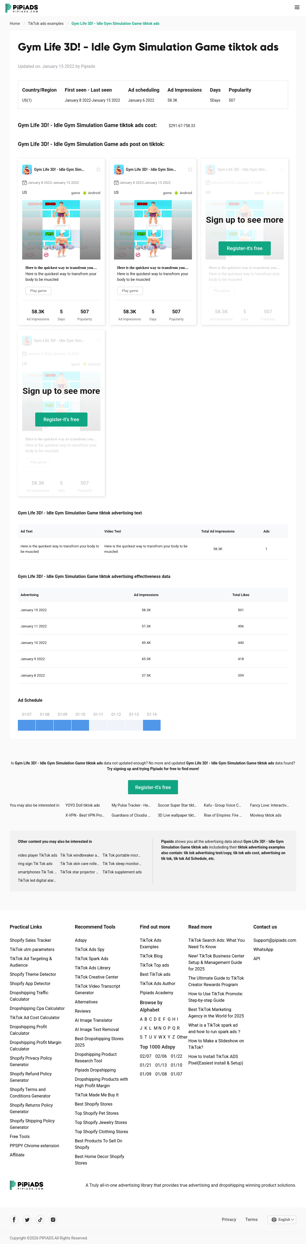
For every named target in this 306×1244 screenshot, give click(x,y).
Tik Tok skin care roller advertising (81, 864)
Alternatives (86, 1001)
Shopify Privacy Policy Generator (31, 1061)
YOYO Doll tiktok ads (83, 805)
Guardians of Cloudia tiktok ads (135, 815)
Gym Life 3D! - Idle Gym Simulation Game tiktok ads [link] (115, 23)
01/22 (175, 1056)
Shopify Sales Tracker (30, 940)
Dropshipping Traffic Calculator (29, 996)
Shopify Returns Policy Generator (31, 1108)
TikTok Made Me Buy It (97, 1094)
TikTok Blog (151, 956)
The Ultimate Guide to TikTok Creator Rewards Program (216, 981)
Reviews (83, 1011)
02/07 (144, 1056)
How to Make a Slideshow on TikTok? (216, 1044)
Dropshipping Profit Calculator (28, 1030)
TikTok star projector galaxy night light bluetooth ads (81, 872)
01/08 (160, 1074)
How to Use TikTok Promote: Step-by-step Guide (215, 997)
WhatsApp (263, 949)
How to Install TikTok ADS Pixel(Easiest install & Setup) (215, 1060)
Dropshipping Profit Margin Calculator (35, 1046)
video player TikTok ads (37, 855)
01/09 (144, 1074)
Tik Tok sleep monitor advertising (124, 864)
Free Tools (20, 1136)
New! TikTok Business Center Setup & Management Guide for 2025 (216, 962)
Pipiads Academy (156, 992)
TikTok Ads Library (92, 967)
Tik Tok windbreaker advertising (81, 855)
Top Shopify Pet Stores (97, 1113)
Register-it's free (245, 248)
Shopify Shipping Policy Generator (32, 1124)
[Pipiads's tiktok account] (40, 1219)
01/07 (175, 1074)
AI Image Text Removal (97, 1029)
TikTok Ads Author (157, 983)
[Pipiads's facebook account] (14, 1219)
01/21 (144, 1065)
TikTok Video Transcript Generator (97, 989)
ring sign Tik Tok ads (35, 864)
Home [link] (15, 23)
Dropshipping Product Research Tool (95, 1057)
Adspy (81, 940)
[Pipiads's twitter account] (27, 1219)
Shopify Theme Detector (33, 974)
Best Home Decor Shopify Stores (99, 1160)
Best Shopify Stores (93, 1104)
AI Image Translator (93, 1020)
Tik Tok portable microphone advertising (124, 855)
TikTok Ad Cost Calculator (35, 1017)
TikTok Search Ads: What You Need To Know (216, 943)
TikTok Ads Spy (89, 949)
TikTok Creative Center (96, 977)
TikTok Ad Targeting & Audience (31, 962)
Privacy (229, 1219)
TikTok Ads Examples (150, 943)
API (256, 958)
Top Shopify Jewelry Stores (101, 1122)
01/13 (160, 1065)
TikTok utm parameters (32, 949)
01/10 (175, 1065)
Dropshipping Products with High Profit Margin (101, 1082)
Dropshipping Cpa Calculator (37, 1008)
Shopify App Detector (30, 983)
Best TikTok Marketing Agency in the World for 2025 (216, 1013)
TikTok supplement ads (122, 872)
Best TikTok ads (155, 974)
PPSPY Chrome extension (34, 1145)
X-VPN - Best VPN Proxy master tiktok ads (89, 815)
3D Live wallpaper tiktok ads (181, 815)
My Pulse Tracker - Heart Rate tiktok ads (135, 805)
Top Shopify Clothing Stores (101, 1131)
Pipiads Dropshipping (95, 1070)
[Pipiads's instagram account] (53, 1219)
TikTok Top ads (154, 965)
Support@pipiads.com (274, 940)
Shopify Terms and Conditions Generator (30, 1093)
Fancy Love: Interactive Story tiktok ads (273, 805)
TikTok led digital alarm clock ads (39, 880)
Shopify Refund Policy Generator (31, 1077)
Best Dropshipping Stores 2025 (99, 1042)
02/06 (160, 1056)
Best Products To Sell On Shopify (98, 1144)
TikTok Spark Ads (91, 958)
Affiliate (17, 1154)
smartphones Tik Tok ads (39, 872)
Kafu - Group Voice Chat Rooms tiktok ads (227, 805)
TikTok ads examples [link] (46, 23)
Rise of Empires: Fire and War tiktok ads (227, 815)
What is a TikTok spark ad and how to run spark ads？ (214, 1028)
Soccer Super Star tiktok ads (181, 805)
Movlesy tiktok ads (266, 815)
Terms (251, 1219)
